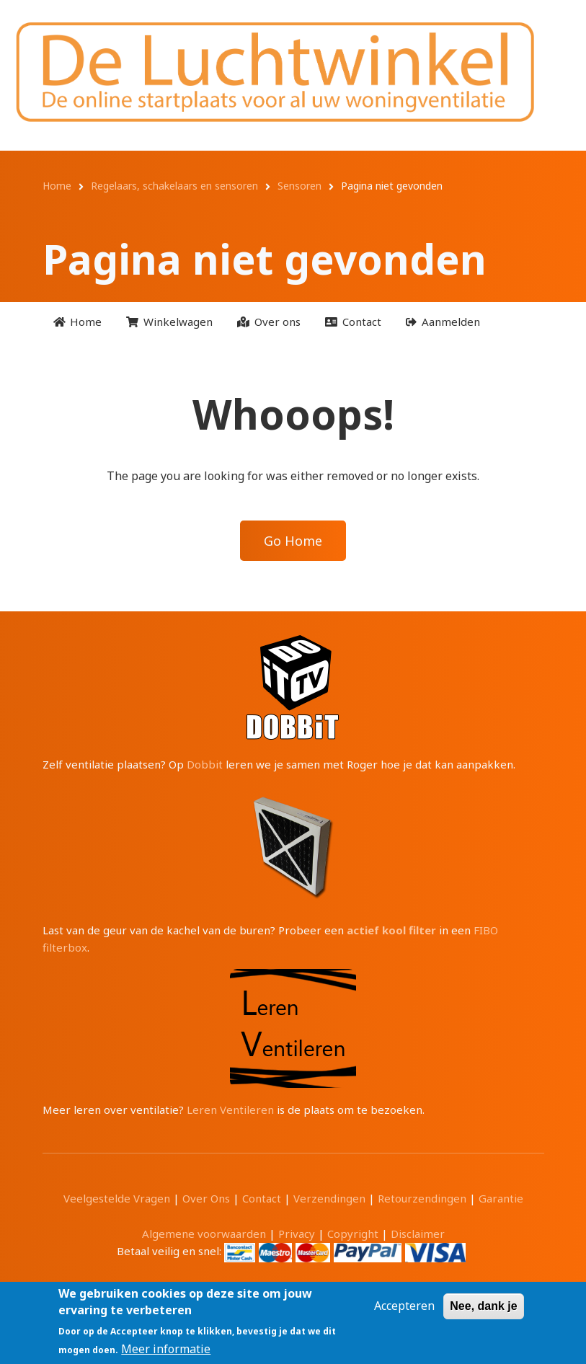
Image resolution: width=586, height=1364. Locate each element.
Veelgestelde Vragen (116, 1198)
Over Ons (206, 1198)
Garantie (501, 1198)
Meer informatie (165, 1349)
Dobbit (205, 764)
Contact (261, 1198)
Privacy (296, 1233)
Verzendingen (329, 1198)
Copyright (352, 1233)
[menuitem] (78, 322)
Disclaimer (418, 1233)
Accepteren (404, 1306)
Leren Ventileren (230, 1109)
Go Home (293, 540)
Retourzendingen (422, 1198)
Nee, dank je (483, 1306)
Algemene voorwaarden (204, 1233)
